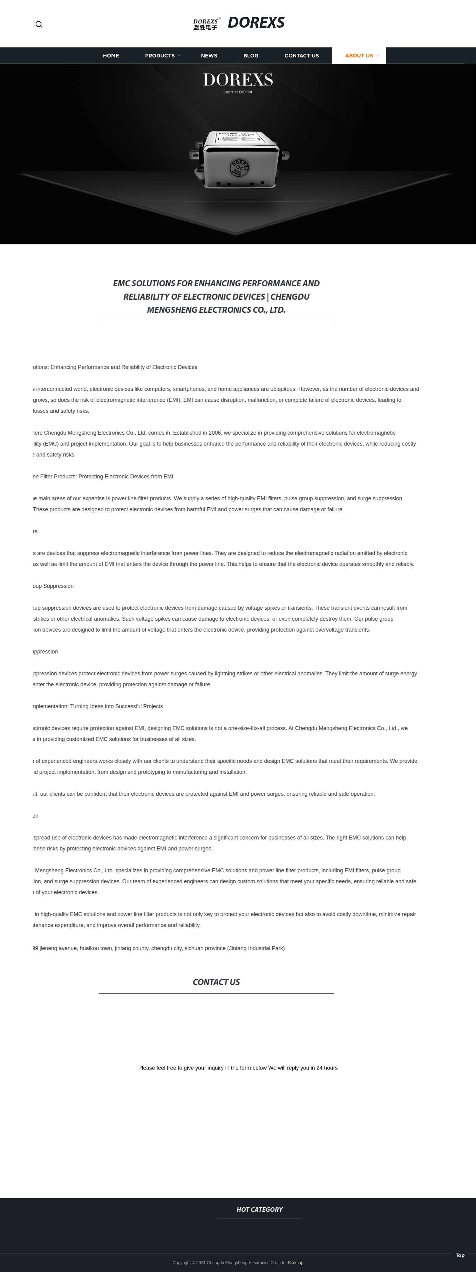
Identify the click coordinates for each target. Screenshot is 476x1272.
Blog (250, 61)
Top (460, 1253)
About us (359, 61)
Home (111, 61)
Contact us (301, 61)
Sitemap (295, 1262)
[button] (39, 24)
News (209, 61)
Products (160, 61)
